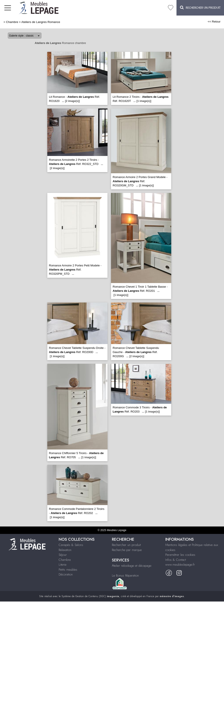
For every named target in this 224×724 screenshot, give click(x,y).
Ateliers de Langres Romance (40, 22)
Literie (62, 564)
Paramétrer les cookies (180, 554)
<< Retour (214, 21)
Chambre (12, 22)
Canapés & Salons (71, 544)
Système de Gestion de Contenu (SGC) (90, 596)
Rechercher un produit (126, 544)
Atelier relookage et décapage (131, 565)
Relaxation (65, 549)
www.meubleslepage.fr (180, 564)
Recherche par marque (127, 549)
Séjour (63, 554)
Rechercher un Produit (200, 7)
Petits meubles (68, 569)
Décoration (66, 574)
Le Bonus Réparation (125, 575)
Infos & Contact (175, 559)
